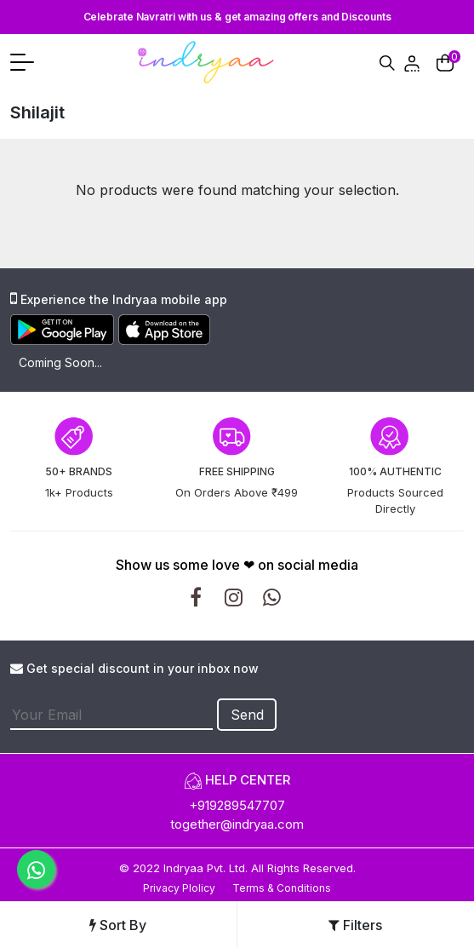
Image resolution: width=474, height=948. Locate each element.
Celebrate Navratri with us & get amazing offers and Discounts (237, 16)
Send (247, 714)
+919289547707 (237, 805)
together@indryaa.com (237, 824)
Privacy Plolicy (179, 888)
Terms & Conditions (281, 888)
